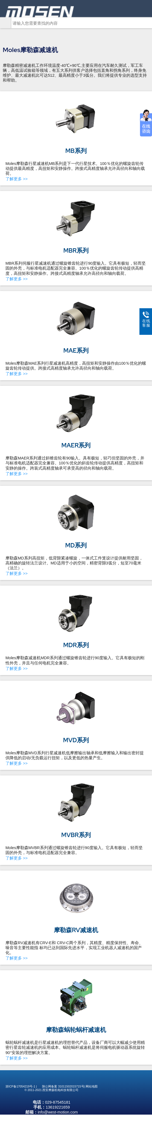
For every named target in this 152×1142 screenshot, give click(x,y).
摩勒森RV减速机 (76, 930)
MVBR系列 (76, 835)
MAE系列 (76, 351)
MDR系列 (76, 645)
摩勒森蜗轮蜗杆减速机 (76, 1030)
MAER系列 (76, 445)
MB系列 (76, 151)
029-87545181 (58, 1129)
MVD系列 (76, 740)
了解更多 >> (16, 179)
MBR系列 (76, 251)
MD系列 (76, 545)
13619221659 (58, 1134)
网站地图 (92, 1097)
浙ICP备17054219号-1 (20, 1097)
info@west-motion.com (58, 1139)
